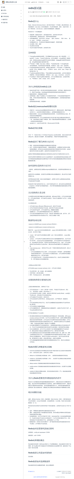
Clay (31, 12)
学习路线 (27, 2)
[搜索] (67, 2)
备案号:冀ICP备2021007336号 (40, 476)
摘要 (3, 7)
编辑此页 (31, 471)
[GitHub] (58, 2)
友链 (47, 2)
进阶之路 (34, 2)
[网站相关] (41, 2)
